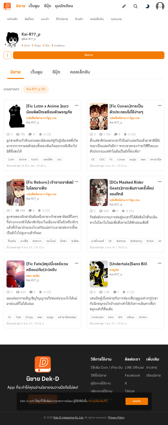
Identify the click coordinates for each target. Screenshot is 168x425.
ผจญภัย (114, 270)
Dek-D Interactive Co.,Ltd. (69, 417)
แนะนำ (45, 19)
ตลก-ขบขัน (33, 276)
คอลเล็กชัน (97, 19)
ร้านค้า (79, 19)
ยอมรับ (137, 401)
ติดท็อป (29, 19)
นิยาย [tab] (20, 6)
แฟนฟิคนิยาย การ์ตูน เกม (41, 118)
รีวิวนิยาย (62, 19)
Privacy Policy (116, 417)
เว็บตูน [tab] (34, 6)
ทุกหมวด (116, 19)
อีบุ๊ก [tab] (47, 6)
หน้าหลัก (12, 19)
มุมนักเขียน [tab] (64, 6)
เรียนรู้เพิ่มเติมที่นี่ (98, 401)
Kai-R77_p (33, 89)
